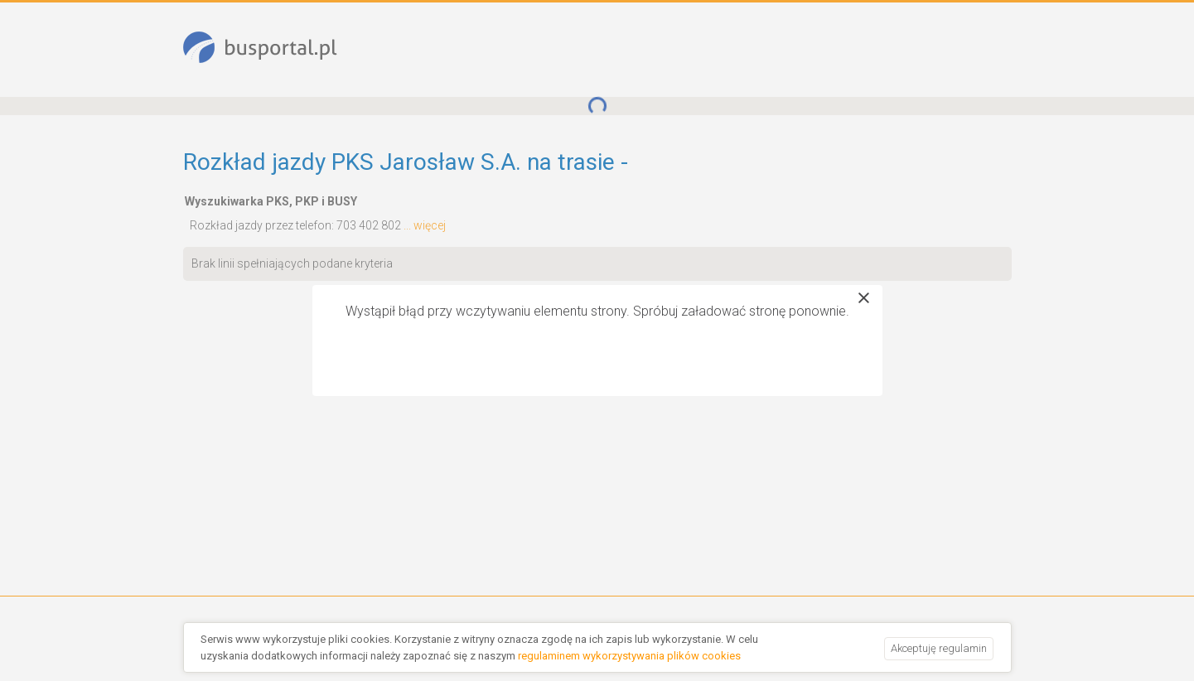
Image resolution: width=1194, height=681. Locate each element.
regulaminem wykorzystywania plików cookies (629, 656)
